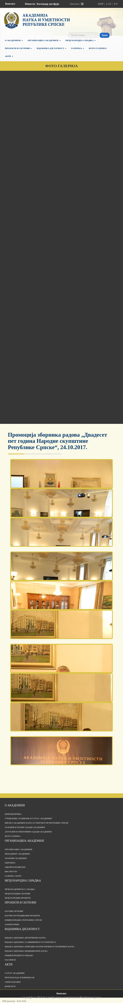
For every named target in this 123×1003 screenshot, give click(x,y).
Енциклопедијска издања (19, 955)
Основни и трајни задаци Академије (25, 827)
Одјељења (10, 863)
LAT (108, 3)
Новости (30, 3)
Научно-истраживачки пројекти (22, 916)
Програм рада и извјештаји (19, 977)
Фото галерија (98, 48)
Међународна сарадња (80, 40)
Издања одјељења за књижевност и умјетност (30, 942)
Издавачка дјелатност (51, 48)
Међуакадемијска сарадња (20, 889)
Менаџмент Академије (17, 854)
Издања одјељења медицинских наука (26, 951)
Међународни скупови (17, 894)
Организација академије (24, 840)
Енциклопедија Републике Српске (23, 920)
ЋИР (100, 3)
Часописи (10, 960)
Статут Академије (15, 973)
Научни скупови (14, 911)
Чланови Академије (16, 858)
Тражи (105, 35)
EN (115, 3)
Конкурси (10, 986)
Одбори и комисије (15, 867)
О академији (14, 40)
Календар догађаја (48, 3)
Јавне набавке (13, 982)
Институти (11, 871)
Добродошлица (13, 814)
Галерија (77, 48)
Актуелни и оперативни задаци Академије (28, 832)
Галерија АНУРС (13, 876)
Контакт (10, 3)
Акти (9, 56)
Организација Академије (44, 40)
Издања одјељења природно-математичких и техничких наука (40, 946)
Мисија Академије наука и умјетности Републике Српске (36, 823)
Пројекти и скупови (18, 48)
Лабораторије (12, 924)
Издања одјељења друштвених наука (25, 938)
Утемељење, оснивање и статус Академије (28, 818)
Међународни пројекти (18, 898)
